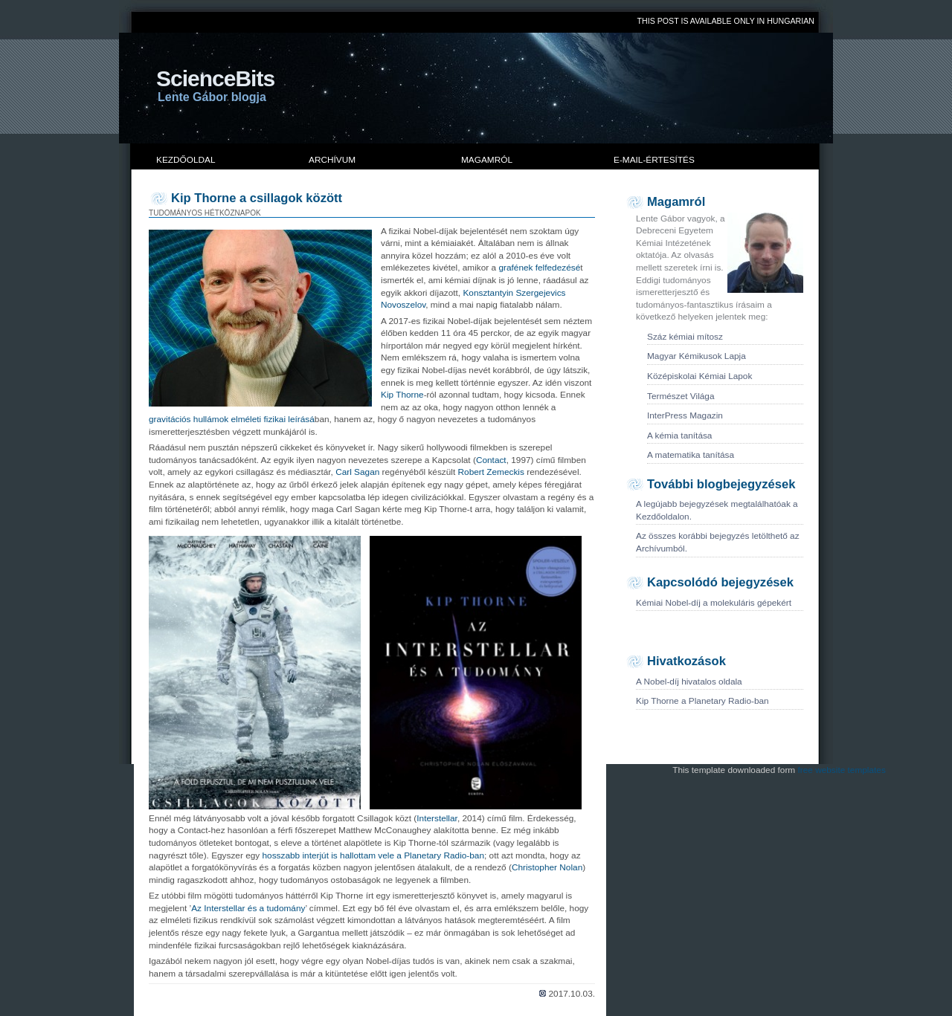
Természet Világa (681, 396)
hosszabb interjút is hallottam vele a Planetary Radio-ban (374, 855)
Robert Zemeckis (491, 472)
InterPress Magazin (685, 415)
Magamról (486, 160)
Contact (491, 460)
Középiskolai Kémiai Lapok (699, 376)
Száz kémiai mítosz (685, 336)
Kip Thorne (402, 394)
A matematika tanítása (690, 455)
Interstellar (436, 818)
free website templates (841, 770)
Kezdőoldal (186, 160)
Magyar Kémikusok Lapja (696, 356)
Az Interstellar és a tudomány (248, 908)
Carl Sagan (357, 472)
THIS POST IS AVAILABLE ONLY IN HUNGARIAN (726, 20)
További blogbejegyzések (721, 484)
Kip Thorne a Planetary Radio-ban (702, 701)
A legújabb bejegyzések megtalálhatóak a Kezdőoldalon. (717, 510)
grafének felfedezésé (539, 267)
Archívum (332, 160)
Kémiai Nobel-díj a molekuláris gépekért (713, 603)
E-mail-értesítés (654, 160)
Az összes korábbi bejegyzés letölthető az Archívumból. (718, 542)
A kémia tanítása (679, 435)
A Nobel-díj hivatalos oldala (689, 681)
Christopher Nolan (547, 867)
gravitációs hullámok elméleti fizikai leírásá (232, 419)
